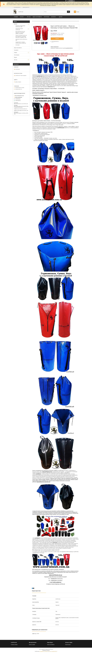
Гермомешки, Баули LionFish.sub (19, 29)
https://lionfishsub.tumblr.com (22, 108)
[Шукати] (68, 12)
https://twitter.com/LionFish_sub (22, 110)
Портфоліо (46, 16)
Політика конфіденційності (52, 651)
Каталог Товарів (32, 644)
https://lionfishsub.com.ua (19, 95)
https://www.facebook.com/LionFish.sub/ (21, 103)
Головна (16, 16)
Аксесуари (17, 44)
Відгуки (60, 16)
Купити (57, 38)
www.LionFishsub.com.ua (47, 471)
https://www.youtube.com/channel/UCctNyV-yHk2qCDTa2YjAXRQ (21, 107)
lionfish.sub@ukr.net (57, 582)
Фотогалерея (16, 54)
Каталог (22, 16)
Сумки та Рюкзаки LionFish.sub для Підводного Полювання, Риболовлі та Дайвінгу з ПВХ (21, 36)
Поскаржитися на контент (43, 651)
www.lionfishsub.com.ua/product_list (43, 481)
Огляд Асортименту (50, 644)
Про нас (29, 16)
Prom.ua (51, 649)
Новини (15, 52)
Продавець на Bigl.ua (46, 650)
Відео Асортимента (37, 16)
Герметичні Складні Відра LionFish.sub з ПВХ (20, 26)
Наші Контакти (68, 644)
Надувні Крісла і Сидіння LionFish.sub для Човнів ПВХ (21, 43)
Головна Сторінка (14, 644)
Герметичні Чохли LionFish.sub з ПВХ (21, 40)
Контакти (53, 16)
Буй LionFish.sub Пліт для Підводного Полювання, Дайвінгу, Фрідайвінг (20, 32)
